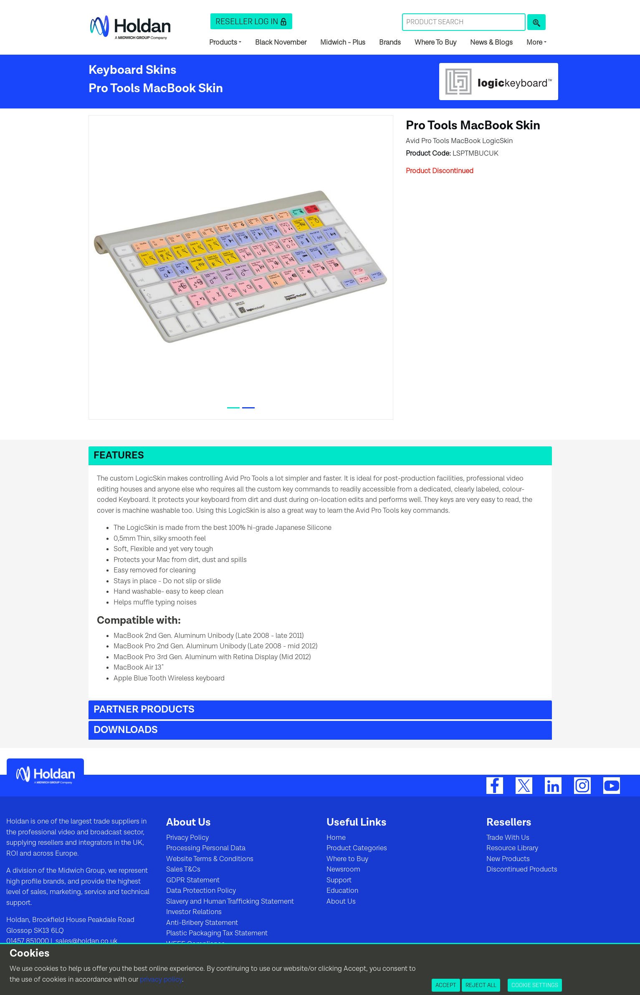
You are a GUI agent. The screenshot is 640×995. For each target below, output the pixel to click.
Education (342, 890)
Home (336, 837)
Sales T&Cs (183, 869)
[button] (251, 21)
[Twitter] (524, 785)
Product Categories (356, 848)
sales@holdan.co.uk (85, 941)
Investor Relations (194, 912)
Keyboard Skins (133, 70)
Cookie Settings (534, 985)
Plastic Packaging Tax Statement (217, 933)
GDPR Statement (193, 880)
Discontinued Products (521, 869)
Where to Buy (347, 859)
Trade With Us (507, 837)
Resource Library (512, 848)
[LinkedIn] (553, 785)
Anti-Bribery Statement (202, 922)
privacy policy (161, 979)
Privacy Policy (187, 837)
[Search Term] (464, 22)
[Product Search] (536, 22)
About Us (341, 901)
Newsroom (343, 869)
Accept (445, 985)
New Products (508, 859)
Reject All (480, 985)
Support (339, 880)
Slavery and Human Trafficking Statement (230, 901)
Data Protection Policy (201, 890)
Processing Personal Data (205, 848)
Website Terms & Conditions (209, 859)
